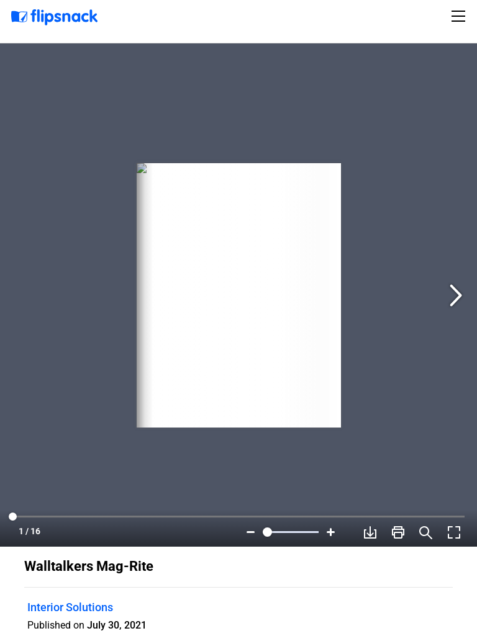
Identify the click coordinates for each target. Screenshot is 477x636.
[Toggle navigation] (460, 16)
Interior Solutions (70, 607)
